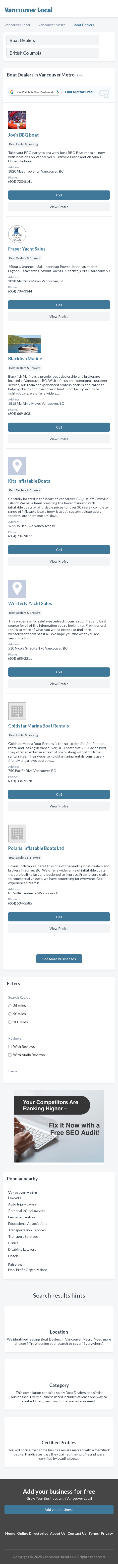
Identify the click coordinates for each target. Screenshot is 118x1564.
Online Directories (32, 1533)
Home (10, 1533)
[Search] (107, 53)
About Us (57, 1533)
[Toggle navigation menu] (111, 9)
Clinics (13, 1243)
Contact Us (76, 1533)
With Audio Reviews (29, 1055)
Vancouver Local (17, 25)
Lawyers (14, 1198)
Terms (93, 1533)
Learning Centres (21, 1217)
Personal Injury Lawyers (26, 1210)
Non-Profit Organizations (28, 1270)
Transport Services (23, 1236)
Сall (59, 195)
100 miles (20, 1022)
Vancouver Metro (51, 25)
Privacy (107, 1533)
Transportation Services (27, 1230)
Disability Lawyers (22, 1249)
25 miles (19, 1005)
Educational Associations (27, 1223)
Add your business (59, 1509)
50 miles (19, 1014)
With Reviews (24, 1046)
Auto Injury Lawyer (23, 1204)
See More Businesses (59, 959)
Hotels (13, 1256)
